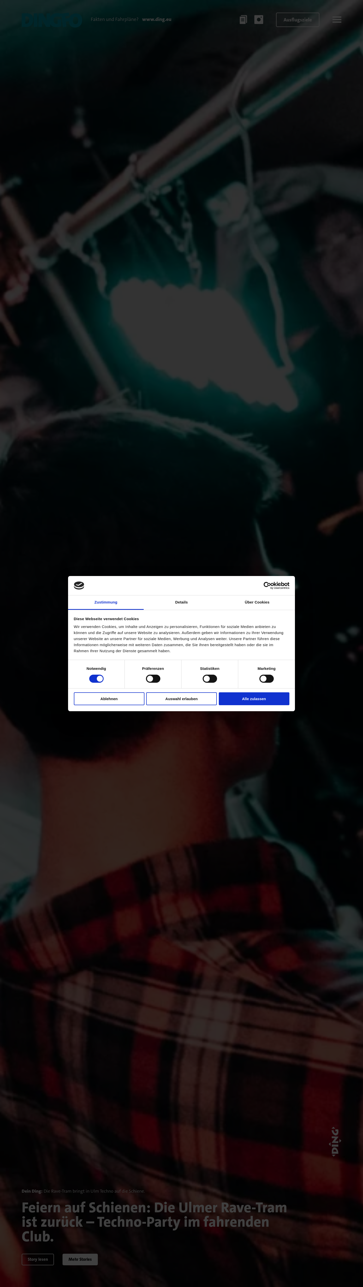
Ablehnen (108, 699)
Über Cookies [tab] (257, 602)
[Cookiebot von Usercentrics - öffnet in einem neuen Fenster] (267, 585)
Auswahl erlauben (181, 699)
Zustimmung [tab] (106, 602)
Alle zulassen (254, 699)
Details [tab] (181, 602)
